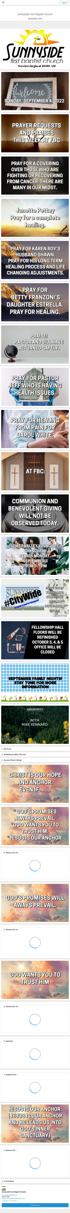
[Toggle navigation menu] (3, 2)
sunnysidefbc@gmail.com (9, 1195)
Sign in (64, 2)
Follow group (35, 1205)
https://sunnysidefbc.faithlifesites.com (13, 1198)
